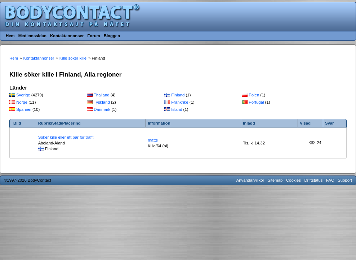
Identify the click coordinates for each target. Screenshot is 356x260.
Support (345, 180)
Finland (177, 95)
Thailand (102, 95)
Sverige (23, 95)
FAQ (330, 180)
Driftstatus (313, 180)
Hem (10, 36)
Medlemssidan (32, 36)
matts (153, 140)
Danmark (102, 109)
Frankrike (179, 102)
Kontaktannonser (67, 36)
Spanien (23, 109)
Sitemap (275, 180)
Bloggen (112, 36)
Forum (93, 36)
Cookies (293, 180)
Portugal (256, 102)
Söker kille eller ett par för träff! (66, 137)
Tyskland (102, 102)
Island (176, 109)
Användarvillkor (250, 180)
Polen (254, 95)
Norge (21, 102)
